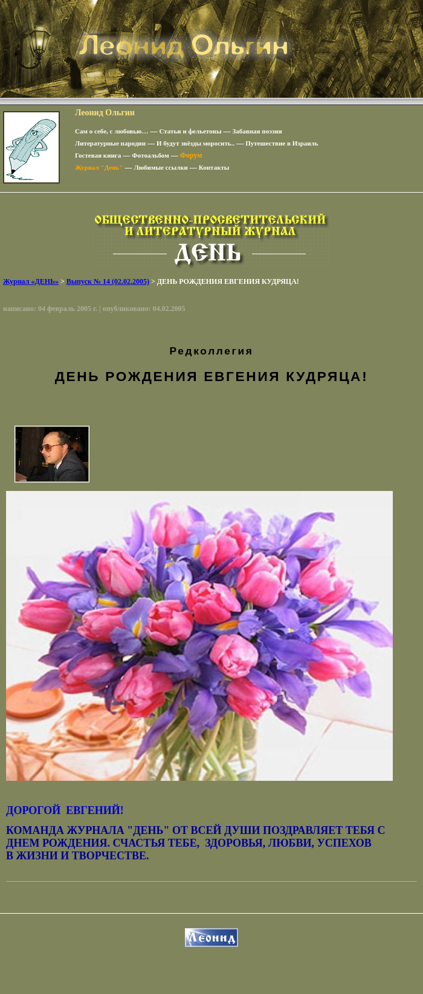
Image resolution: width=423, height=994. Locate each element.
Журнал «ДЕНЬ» (31, 281)
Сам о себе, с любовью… (112, 131)
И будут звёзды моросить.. (195, 143)
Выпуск (107, 281)
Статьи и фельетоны (191, 131)
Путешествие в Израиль (281, 143)
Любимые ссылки (160, 167)
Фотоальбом (150, 155)
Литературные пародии (110, 143)
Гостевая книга (98, 155)
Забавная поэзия (257, 131)
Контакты (214, 167)
